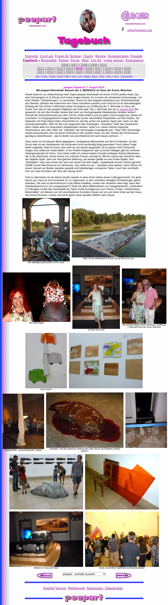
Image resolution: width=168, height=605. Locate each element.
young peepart (113, 60)
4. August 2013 (125, 109)
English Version (54, 588)
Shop (85, 60)
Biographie (49, 60)
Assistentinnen (118, 56)
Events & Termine (68, 56)
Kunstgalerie (134, 60)
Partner (64, 60)
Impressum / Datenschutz (105, 588)
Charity (88, 56)
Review (100, 56)
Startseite (31, 56)
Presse (75, 60)
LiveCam (46, 56)
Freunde (136, 56)
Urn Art (96, 60)
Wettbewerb (76, 588)
